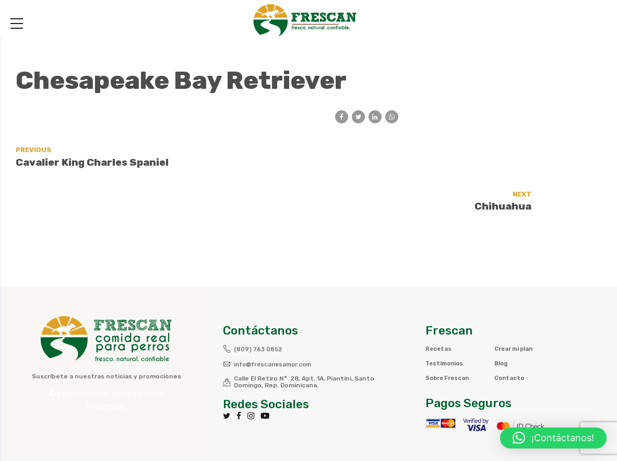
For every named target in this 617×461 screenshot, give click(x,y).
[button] (553, 438)
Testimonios (446, 324)
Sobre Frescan (448, 339)
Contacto (510, 339)
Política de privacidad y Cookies (450, 432)
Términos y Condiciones (338, 432)
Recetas (439, 310)
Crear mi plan (516, 310)
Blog (501, 324)
